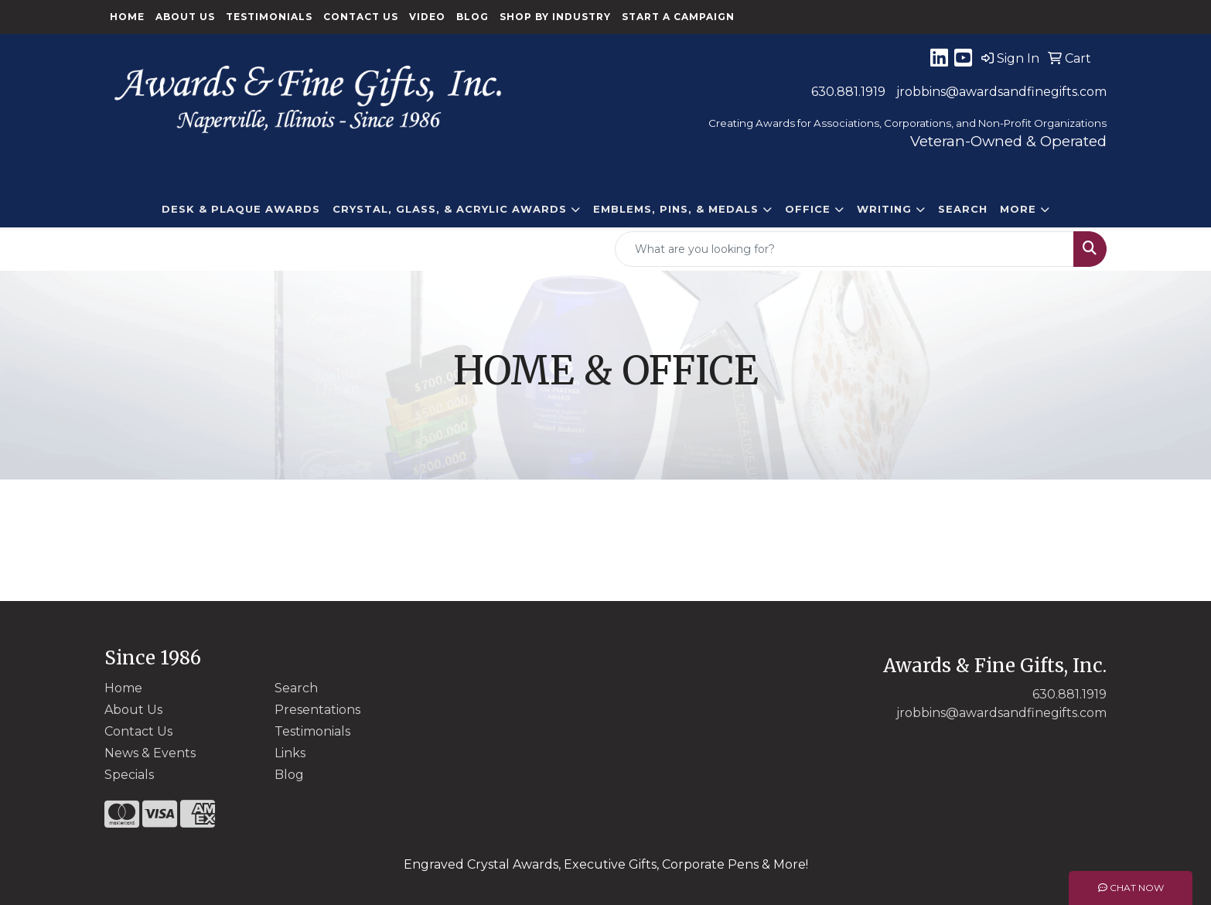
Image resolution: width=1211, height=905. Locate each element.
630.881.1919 (848, 91)
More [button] (1018, 209)
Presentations (317, 709)
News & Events (150, 753)
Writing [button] (884, 209)
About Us (185, 16)
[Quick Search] (844, 249)
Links (290, 753)
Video (427, 16)
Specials (129, 774)
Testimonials (269, 16)
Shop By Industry (555, 16)
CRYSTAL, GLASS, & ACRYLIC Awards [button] (450, 209)
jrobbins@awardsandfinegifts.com (1001, 91)
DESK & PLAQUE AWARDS (241, 209)
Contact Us (360, 16)
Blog (472, 16)
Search (963, 209)
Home (127, 16)
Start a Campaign (678, 16)
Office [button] (808, 209)
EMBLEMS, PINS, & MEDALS (676, 209)
